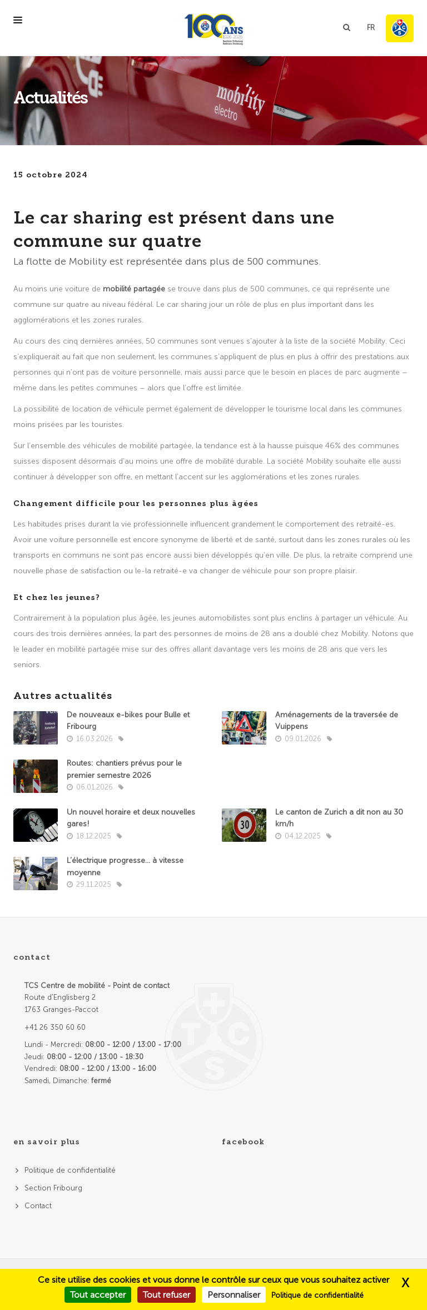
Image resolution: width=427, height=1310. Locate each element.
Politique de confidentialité (70, 1170)
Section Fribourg (53, 1188)
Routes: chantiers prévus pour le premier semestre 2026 (124, 769)
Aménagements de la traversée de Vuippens (336, 721)
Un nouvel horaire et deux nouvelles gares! (131, 818)
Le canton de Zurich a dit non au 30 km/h (339, 818)
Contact (38, 1206)
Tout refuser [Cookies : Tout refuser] (166, 1294)
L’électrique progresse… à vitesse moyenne (125, 866)
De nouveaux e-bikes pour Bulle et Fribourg (128, 721)
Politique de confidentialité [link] (317, 1295)
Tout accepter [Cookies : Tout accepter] (98, 1294)
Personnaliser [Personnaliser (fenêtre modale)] (233, 1294)
